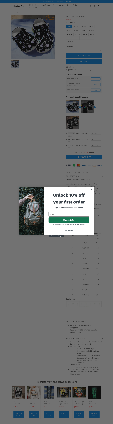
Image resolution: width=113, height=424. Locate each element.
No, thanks (69, 230)
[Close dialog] (91, 189)
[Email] (69, 214)
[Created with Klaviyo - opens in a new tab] (56, 236)
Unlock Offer (69, 220)
